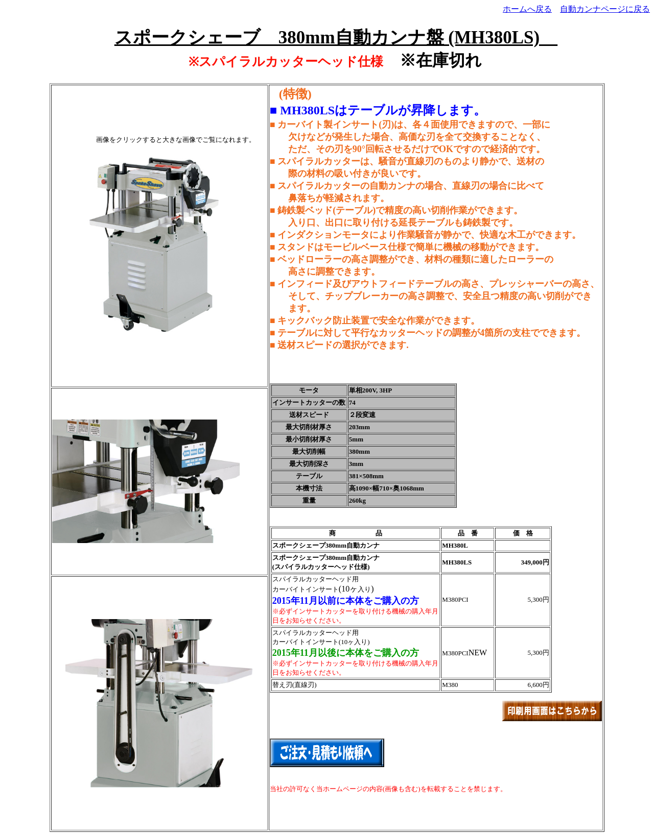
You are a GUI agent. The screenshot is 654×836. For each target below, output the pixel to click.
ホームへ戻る (527, 9)
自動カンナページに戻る (605, 9)
